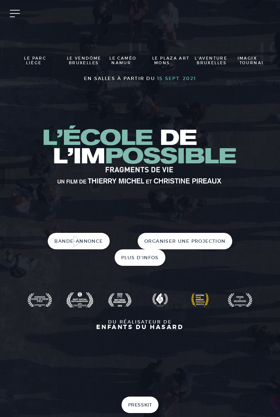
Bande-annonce (78, 241)
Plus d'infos (140, 258)
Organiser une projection (185, 241)
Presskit (140, 405)
